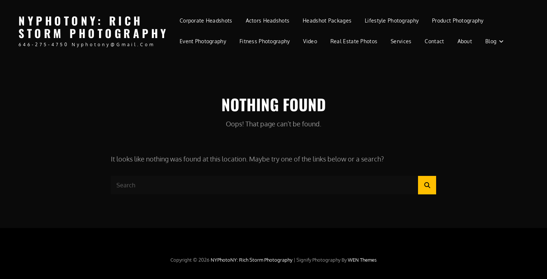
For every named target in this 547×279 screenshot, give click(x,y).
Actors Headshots (268, 20)
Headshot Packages (327, 20)
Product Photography (458, 20)
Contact (434, 41)
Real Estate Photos (353, 41)
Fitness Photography (264, 41)
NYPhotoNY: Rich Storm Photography (93, 27)
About (465, 41)
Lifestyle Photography (392, 20)
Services (401, 41)
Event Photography (203, 41)
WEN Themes (362, 260)
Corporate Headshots (206, 20)
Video (310, 41)
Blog (490, 41)
